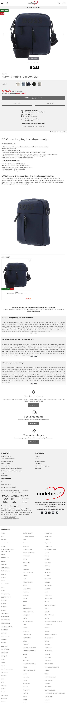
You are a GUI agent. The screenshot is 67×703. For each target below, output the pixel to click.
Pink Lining (48, 536)
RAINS (47, 556)
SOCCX (47, 628)
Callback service (40, 461)
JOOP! (25, 601)
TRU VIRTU (48, 687)
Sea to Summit (49, 615)
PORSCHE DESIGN (50, 549)
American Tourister (7, 543)
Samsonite (48, 585)
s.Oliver (47, 631)
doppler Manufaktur (7, 669)
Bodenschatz (5, 571)
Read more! (33, 423)
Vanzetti (47, 700)
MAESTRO (26, 660)
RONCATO (48, 572)
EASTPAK (4, 675)
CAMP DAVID (5, 620)
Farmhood (4, 695)
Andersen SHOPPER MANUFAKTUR (7, 550)
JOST (24, 605)
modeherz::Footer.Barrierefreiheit (11, 468)
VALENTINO (48, 696)
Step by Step (49, 637)
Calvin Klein (4, 613)
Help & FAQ (38, 463)
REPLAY (47, 565)
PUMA (47, 552)
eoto (2, 679)
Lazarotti (26, 644)
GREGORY (26, 556)
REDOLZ (47, 559)
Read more (33, 333)
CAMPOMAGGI (5, 623)
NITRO (25, 700)
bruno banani (5, 594)
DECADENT (4, 646)
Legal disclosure (6, 456)
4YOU (3, 533)
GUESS (25, 559)
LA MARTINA (27, 634)
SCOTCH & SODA (50, 605)
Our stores (4, 475)
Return (37, 458)
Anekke (3, 546)
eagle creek (4, 672)
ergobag (3, 685)
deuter (3, 659)
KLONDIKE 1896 (28, 621)
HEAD (25, 565)
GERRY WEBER (27, 533)
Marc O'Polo (26, 683)
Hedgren (26, 569)
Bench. (3, 561)
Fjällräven (4, 698)
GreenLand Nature (29, 552)
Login (3, 482)
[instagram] (54, 512)
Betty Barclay (5, 567)
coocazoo (4, 639)
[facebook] (43, 512)
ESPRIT (3, 688)
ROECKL (47, 569)
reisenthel (48, 562)
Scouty (47, 611)
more (22, 492)
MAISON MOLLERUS (29, 664)
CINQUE (3, 633)
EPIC (2, 682)
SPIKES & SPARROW (51, 634)
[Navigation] (2, 3)
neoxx (25, 696)
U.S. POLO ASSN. (50, 690)
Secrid (47, 618)
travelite (47, 683)
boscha (3, 577)
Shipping (21, 91)
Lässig (25, 641)
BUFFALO (4, 600)
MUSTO (25, 693)
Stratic (47, 641)
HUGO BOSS (27, 588)
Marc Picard (26, 677)
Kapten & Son (27, 608)
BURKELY (4, 607)
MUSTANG (26, 690)
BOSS (4, 74)
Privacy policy (5, 463)
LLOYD (25, 657)
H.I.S (24, 579)
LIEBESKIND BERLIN (29, 651)
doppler (3, 665)
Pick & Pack (48, 533)
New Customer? (6, 484)
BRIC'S (3, 590)
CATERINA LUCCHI (6, 626)
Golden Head (27, 543)
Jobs (2, 473)
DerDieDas (4, 652)
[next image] (63, 34)
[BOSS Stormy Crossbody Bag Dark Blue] (16, 275)
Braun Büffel (5, 584)
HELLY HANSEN (28, 572)
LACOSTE (26, 631)
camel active (5, 616)
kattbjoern (26, 615)
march (25, 680)
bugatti (3, 603)
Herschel (26, 575)
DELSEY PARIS (5, 649)
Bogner (3, 574)
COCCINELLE (5, 636)
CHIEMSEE (4, 630)
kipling (25, 618)
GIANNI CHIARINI (28, 536)
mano (25, 673)
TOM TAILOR (49, 680)
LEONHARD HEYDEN (29, 647)
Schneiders (48, 595)
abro (2, 536)
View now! (33, 405)
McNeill (25, 687)
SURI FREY (48, 647)
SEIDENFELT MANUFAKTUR (53, 621)
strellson (47, 644)
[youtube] (50, 512)
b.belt (3, 554)
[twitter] (46, 512)
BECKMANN (5, 557)
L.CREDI (25, 628)
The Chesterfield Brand (52, 667)
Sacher (47, 575)
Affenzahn (4, 539)
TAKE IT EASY (49, 651)
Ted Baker (48, 660)
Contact (37, 456)
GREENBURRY (27, 549)
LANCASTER (26, 637)
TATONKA (48, 657)
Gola (24, 539)
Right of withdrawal (7, 461)
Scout (46, 608)
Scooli (47, 601)
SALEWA (47, 582)
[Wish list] (58, 3)
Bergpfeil (4, 564)
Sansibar (47, 588)
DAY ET (3, 643)
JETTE (25, 598)
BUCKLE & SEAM (6, 597)
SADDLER (48, 579)
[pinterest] (58, 512)
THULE (47, 670)
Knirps (25, 624)
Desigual (4, 656)
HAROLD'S (26, 562)
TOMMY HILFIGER (50, 677)
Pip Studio (48, 543)
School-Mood (49, 598)
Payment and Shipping (42, 466)
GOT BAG (26, 546)
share (17, 103)
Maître (25, 667)
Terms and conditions (7, 458)
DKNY (3, 662)
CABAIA (3, 610)
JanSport (26, 595)
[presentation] (7, 3)
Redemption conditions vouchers (11, 471)
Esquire (3, 692)
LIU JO (25, 654)
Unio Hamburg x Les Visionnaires (55, 693)
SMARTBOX (48, 624)
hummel (26, 592)
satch (46, 592)
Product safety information (58, 131)
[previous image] (3, 34)
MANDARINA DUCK (29, 670)
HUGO (25, 585)
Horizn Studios (27, 582)
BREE (3, 587)
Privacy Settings (6, 466)
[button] (50, 103)
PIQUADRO (48, 546)
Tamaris (47, 654)
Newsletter (38, 468)
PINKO (47, 539)
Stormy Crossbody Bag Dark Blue (16, 292)
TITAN (47, 673)
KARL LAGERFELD (28, 611)
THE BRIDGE (49, 664)
